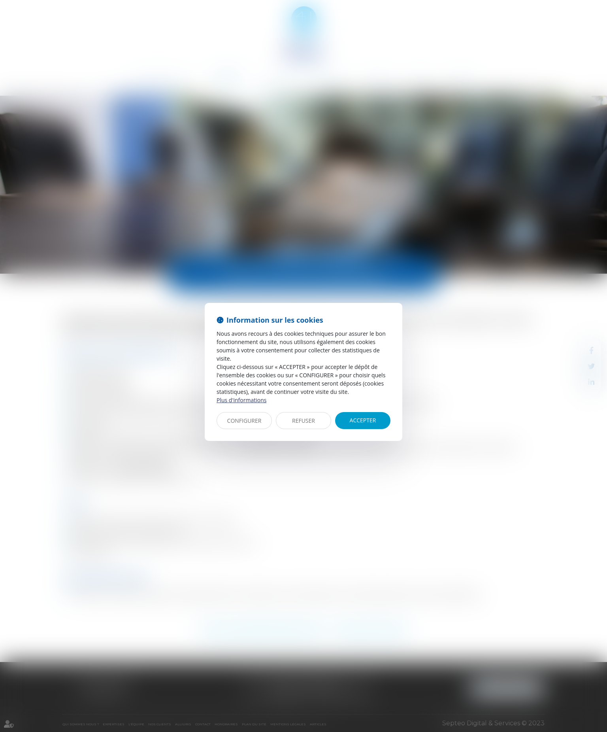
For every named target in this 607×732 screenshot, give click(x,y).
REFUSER (303, 420)
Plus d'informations (241, 400)
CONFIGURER (244, 420)
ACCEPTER (363, 420)
